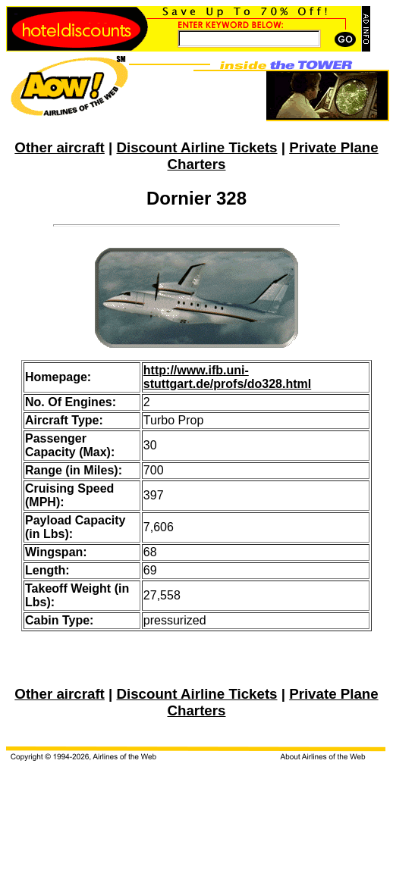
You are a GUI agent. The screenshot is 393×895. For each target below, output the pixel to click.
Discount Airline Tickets (196, 147)
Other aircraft (59, 147)
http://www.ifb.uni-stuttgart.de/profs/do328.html (227, 377)
